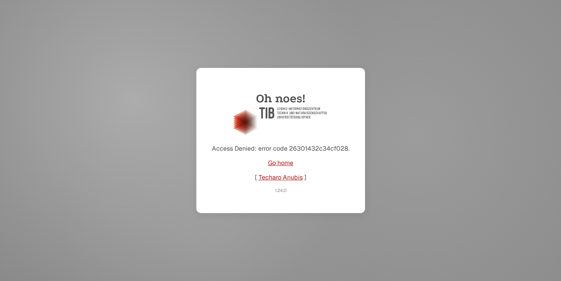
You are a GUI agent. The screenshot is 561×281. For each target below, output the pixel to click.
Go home (280, 163)
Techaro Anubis (281, 177)
